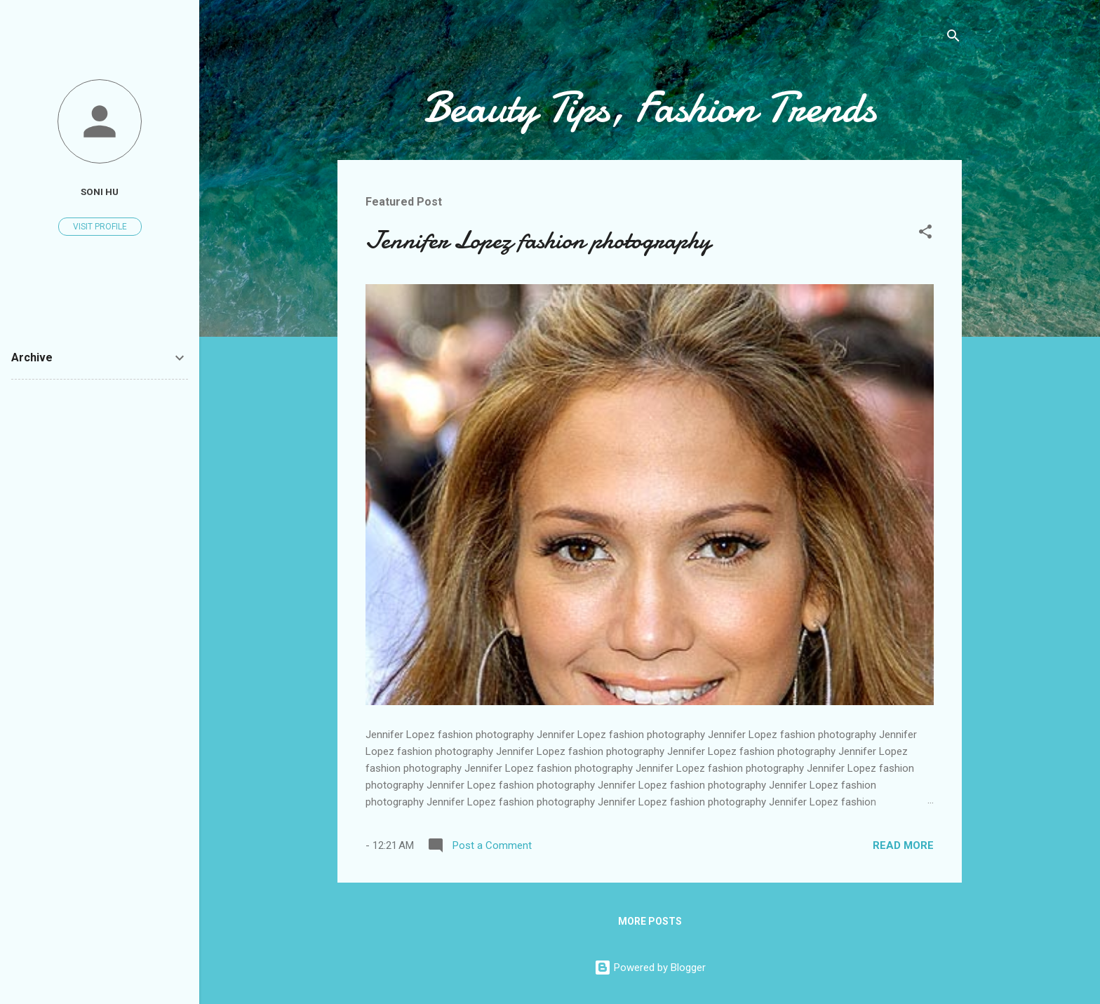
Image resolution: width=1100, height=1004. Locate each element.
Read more (903, 845)
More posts (650, 921)
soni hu (100, 191)
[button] (925, 234)
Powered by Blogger (650, 967)
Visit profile (100, 227)
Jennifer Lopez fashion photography (538, 240)
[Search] (953, 38)
